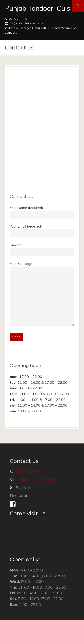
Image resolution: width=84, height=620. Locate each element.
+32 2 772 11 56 (28, 472)
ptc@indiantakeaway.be (26, 23)
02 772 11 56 (18, 19)
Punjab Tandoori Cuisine (42, 8)
